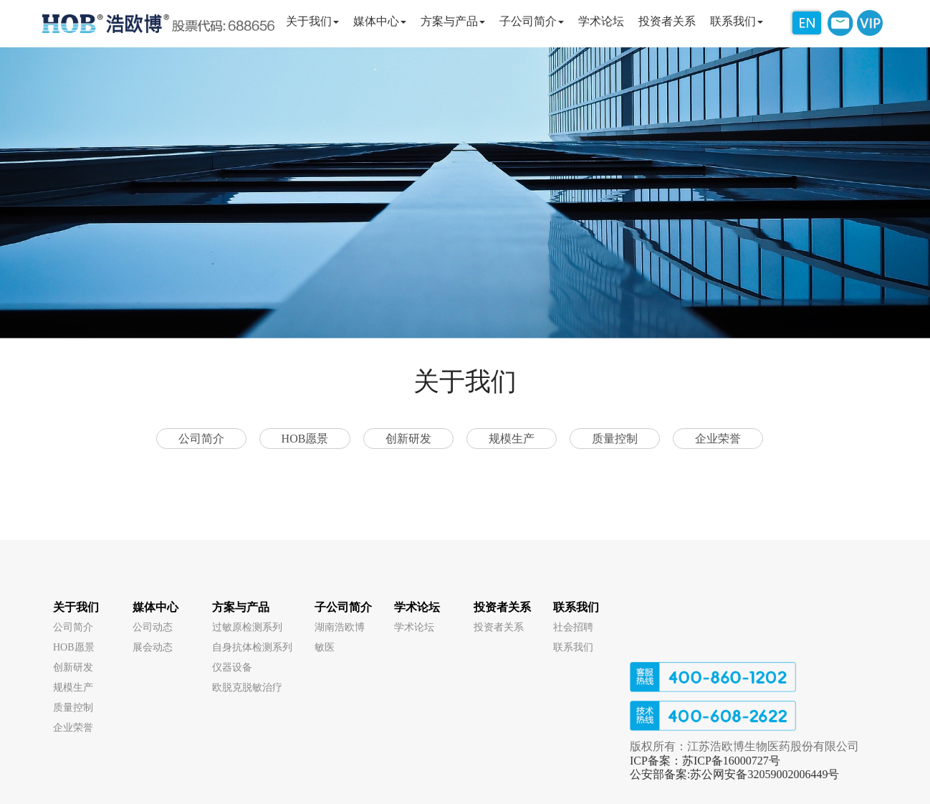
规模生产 (511, 438)
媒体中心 (155, 607)
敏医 (325, 647)
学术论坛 (417, 607)
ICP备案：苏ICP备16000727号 (705, 761)
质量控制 (615, 438)
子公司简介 (343, 607)
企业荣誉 (718, 438)
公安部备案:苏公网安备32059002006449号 (734, 774)
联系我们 (576, 607)
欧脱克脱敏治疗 (247, 687)
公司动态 (153, 627)
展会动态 (153, 647)
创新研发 (408, 438)
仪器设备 (232, 667)
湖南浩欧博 (340, 627)
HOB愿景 (305, 438)
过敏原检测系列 (247, 627)
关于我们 (76, 607)
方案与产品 (240, 607)
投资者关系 (502, 607)
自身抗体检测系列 (252, 647)
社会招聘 (573, 627)
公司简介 (201, 438)
